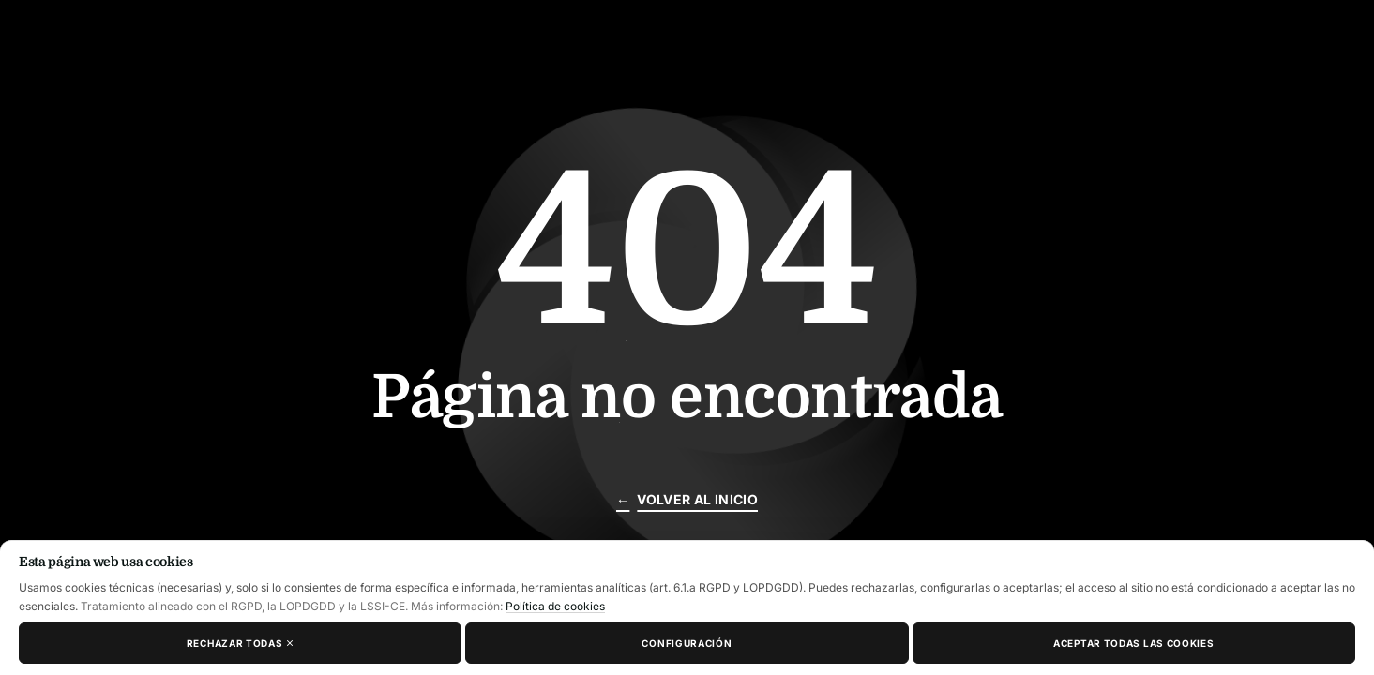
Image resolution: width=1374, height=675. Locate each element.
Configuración (687, 643)
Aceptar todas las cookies (1134, 643)
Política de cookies (555, 606)
